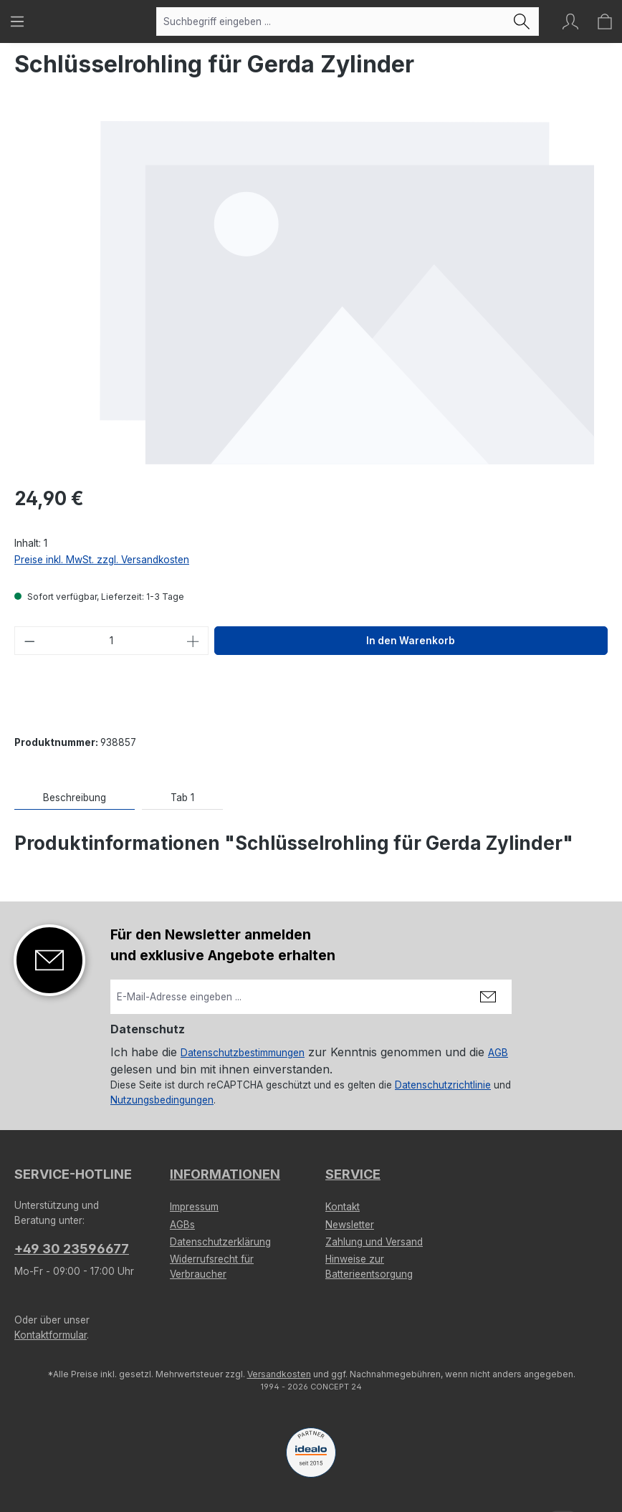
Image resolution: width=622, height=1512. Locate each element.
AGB (498, 1052)
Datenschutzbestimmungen (243, 1052)
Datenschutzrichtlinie (443, 1085)
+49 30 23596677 (71, 1248)
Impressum (194, 1206)
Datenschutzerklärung (220, 1242)
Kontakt (342, 1206)
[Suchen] (522, 21)
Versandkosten (279, 1374)
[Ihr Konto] (570, 21)
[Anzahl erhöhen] (193, 640)
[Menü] (17, 21)
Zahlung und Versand (374, 1242)
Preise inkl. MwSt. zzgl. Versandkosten (101, 559)
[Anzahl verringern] (29, 640)
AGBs (182, 1224)
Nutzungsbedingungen (162, 1100)
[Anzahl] (112, 640)
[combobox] (331, 21)
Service (353, 1174)
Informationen (225, 1174)
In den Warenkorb (410, 640)
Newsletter (349, 1224)
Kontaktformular (50, 1335)
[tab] (74, 798)
